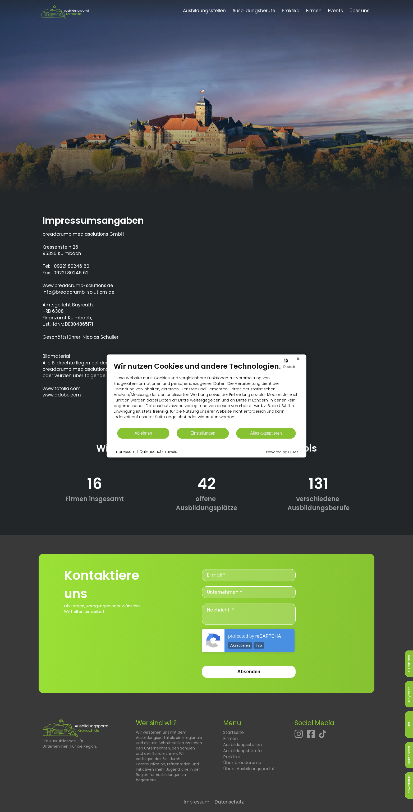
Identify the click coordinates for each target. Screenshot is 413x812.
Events (335, 10)
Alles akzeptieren (266, 433)
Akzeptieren (240, 645)
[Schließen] (298, 359)
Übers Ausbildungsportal (248, 769)
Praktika (291, 10)
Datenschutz (229, 802)
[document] (207, 394)
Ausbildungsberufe (253, 10)
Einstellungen (202, 433)
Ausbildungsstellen (204, 10)
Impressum (196, 802)
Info (259, 645)
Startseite (233, 732)
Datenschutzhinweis (158, 451)
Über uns (359, 10)
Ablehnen (143, 433)
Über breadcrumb (242, 763)
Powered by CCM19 (283, 451)
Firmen (314, 10)
